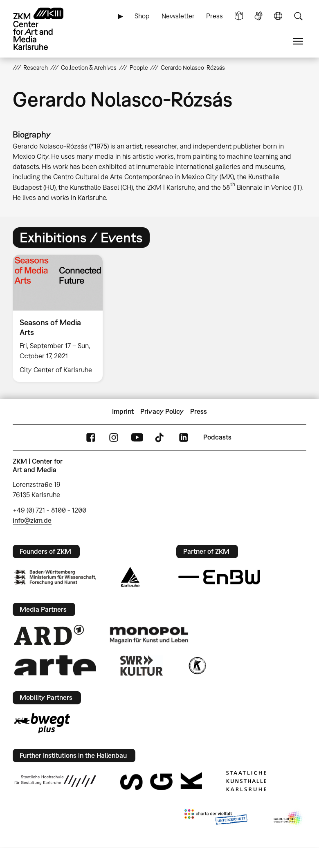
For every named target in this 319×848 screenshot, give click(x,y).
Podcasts (217, 437)
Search (298, 16)
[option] (61, 318)
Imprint (123, 411)
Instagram (114, 437)
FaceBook (91, 437)
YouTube (137, 437)
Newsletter (178, 16)
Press (214, 16)
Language (278, 16)
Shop (142, 16)
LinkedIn (183, 437)
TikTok (160, 437)
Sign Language (258, 16)
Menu (298, 41)
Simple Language (239, 16)
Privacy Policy (162, 411)
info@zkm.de (32, 520)
